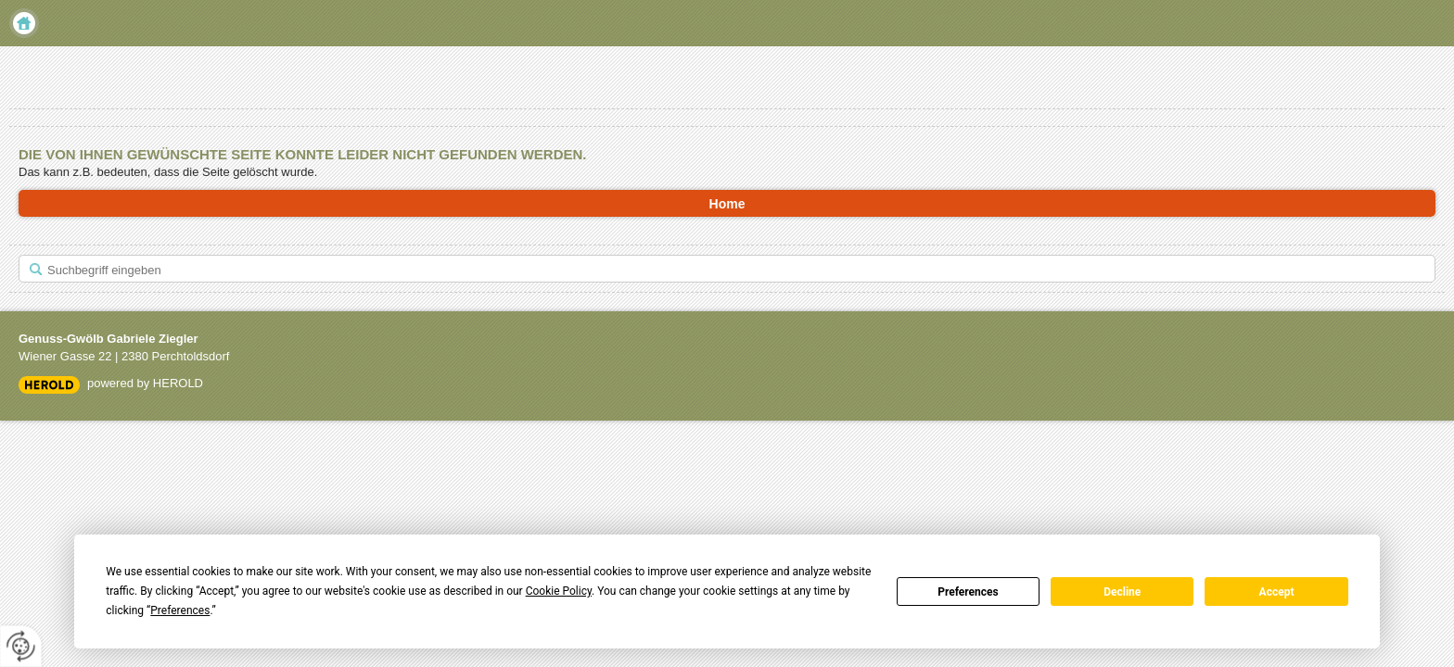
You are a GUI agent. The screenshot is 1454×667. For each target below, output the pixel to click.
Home (24, 23)
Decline (1122, 591)
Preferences (968, 591)
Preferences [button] (180, 610)
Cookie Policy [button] (559, 591)
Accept (1277, 591)
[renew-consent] (21, 646)
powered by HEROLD (145, 383)
